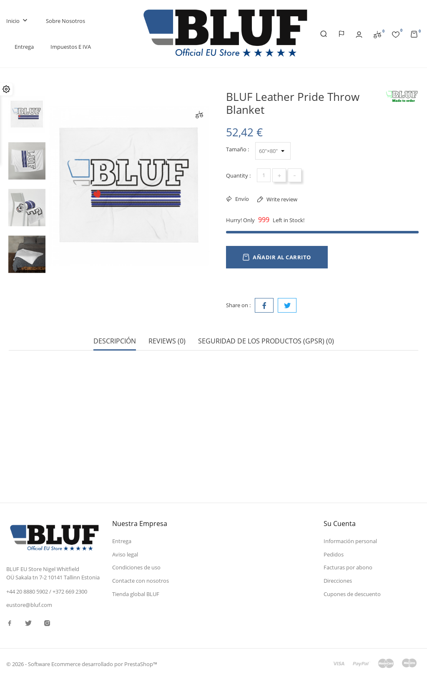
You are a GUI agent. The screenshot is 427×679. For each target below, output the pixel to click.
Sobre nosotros (65, 21)
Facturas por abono (348, 567)
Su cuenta (340, 523)
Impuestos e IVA (70, 46)
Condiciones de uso (136, 567)
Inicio (17, 21)
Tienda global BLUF (135, 594)
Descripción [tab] (114, 341)
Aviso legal (125, 554)
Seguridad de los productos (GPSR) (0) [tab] (266, 341)
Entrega (24, 46)
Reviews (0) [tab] (167, 341)
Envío (241, 199)
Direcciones (338, 580)
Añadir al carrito (277, 257)
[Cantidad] (264, 175)
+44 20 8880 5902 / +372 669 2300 (46, 591)
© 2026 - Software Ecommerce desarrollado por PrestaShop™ (81, 664)
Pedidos (334, 554)
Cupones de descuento (352, 594)
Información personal (350, 541)
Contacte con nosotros (140, 580)
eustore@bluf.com (29, 605)
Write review (281, 199)
